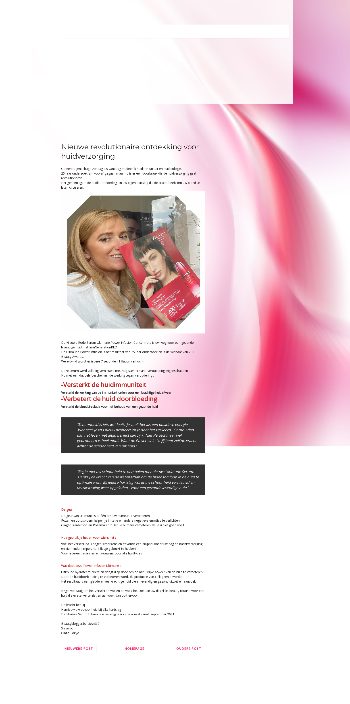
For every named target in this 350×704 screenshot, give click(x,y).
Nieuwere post (79, 648)
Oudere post (188, 648)
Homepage (134, 648)
